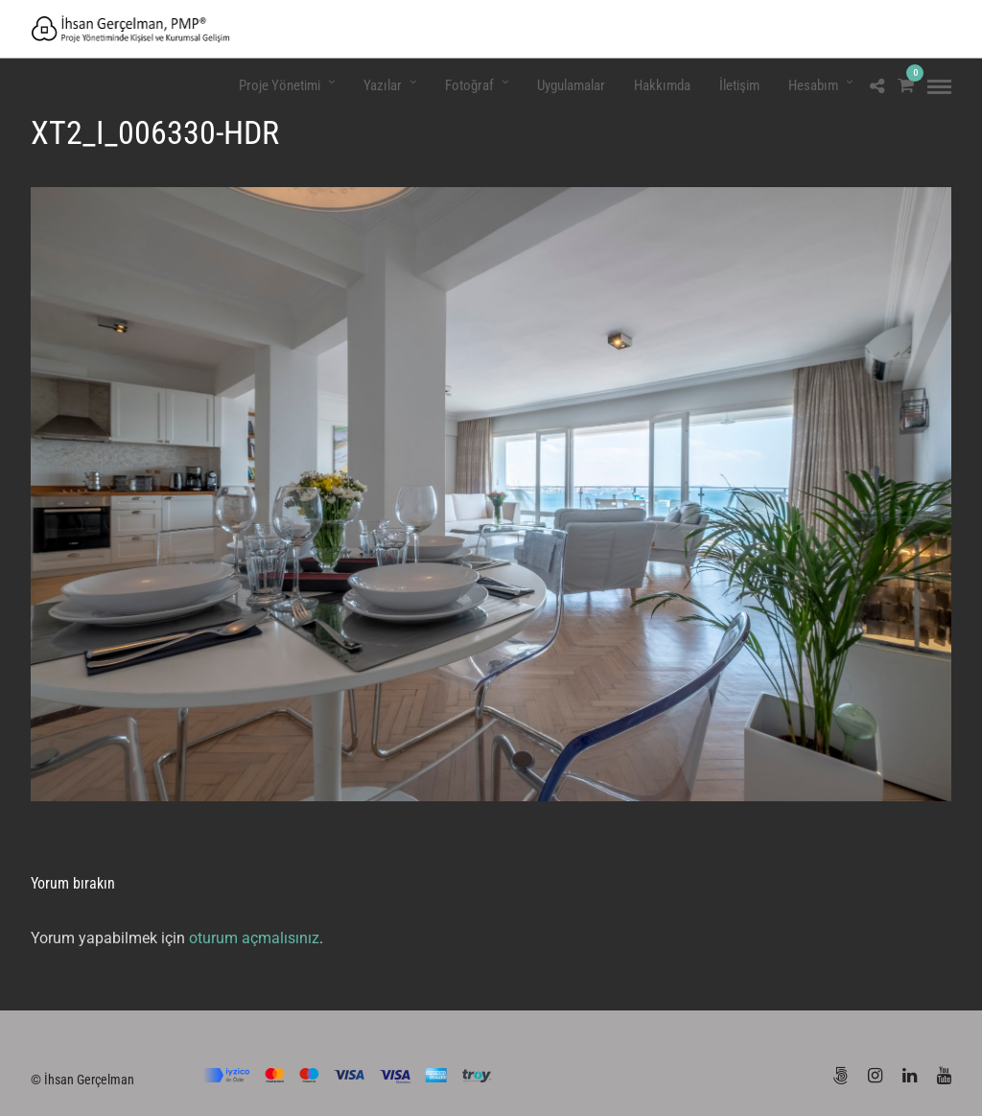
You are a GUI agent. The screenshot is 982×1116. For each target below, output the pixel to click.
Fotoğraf (469, 85)
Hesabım (813, 85)
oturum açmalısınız (254, 938)
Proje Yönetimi (279, 85)
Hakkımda (662, 85)
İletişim (739, 85)
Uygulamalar (571, 85)
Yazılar (382, 85)
